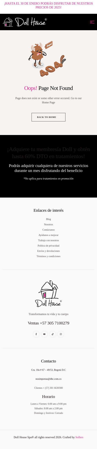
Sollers (79, 437)
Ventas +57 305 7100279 (48, 323)
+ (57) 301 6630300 (53, 388)
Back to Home (48, 117)
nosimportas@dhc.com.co (49, 379)
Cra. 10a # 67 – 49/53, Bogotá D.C (48, 370)
